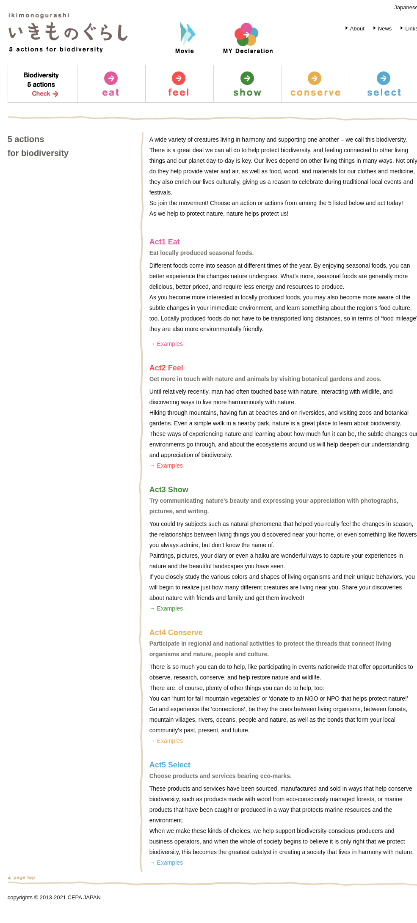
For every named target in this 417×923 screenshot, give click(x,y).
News (381, 28)
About (353, 28)
